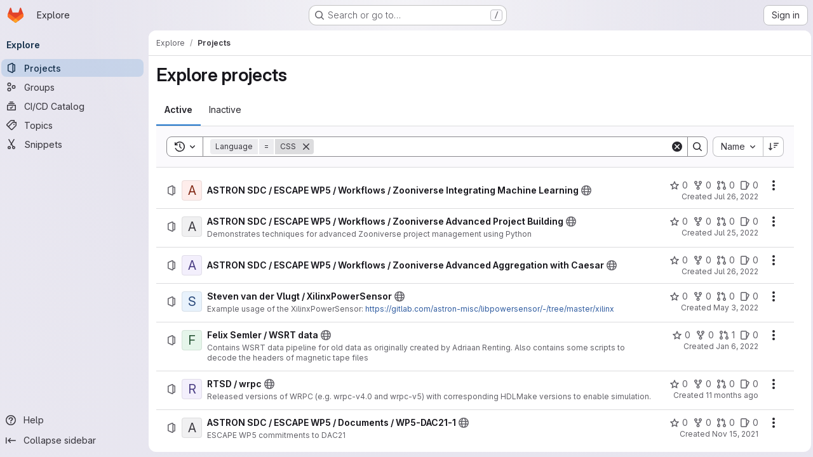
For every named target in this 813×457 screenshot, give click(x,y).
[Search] (492, 146)
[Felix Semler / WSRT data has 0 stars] (678, 335)
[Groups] (76, 87)
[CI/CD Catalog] (76, 106)
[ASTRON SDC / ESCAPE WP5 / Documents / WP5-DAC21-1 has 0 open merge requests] (722, 423)
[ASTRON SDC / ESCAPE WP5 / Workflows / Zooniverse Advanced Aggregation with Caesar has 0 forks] (699, 260)
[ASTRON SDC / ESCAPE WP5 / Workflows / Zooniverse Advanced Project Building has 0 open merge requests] (722, 221)
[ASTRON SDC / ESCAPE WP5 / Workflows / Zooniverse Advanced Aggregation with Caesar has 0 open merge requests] (722, 260)
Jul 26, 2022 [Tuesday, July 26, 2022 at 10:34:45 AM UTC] (733, 271)
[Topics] (76, 125)
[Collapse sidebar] (76, 440)
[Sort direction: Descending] (770, 146)
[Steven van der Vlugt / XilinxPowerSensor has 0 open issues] (746, 296)
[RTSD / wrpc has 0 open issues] (746, 384)
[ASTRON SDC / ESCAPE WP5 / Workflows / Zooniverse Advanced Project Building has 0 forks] (699, 221)
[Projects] (76, 68)
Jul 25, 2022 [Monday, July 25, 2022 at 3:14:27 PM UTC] (733, 232)
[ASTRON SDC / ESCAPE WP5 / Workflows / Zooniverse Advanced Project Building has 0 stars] (675, 221)
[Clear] (674, 146)
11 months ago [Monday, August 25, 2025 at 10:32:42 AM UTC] (728, 395)
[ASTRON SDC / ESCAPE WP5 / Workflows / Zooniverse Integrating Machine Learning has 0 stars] (675, 185)
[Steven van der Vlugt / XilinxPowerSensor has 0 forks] (699, 296)
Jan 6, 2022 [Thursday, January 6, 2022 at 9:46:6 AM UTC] (734, 346)
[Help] (76, 420)
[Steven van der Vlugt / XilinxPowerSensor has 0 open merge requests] (722, 296)
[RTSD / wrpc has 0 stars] (675, 384)
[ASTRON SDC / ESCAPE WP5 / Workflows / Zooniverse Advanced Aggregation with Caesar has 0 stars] (675, 260)
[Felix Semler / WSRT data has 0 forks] (701, 335)
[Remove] (310, 146)
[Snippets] (76, 144)
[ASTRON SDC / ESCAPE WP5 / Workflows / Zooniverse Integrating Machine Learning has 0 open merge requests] (722, 185)
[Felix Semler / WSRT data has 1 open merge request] (724, 335)
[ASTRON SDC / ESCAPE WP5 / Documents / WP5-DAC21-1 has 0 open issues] (746, 423)
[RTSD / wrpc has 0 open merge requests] (722, 384)
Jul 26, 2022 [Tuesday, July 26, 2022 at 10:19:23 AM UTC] (733, 196)
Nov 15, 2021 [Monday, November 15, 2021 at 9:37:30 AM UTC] (732, 434)
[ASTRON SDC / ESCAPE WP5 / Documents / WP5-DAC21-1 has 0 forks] (699, 423)
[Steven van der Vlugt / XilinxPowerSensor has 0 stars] (675, 296)
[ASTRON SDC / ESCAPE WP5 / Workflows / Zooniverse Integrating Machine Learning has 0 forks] (699, 185)
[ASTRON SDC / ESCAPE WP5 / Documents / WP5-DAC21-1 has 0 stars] (675, 423)
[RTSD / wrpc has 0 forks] (699, 384)
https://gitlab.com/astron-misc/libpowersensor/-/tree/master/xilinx (493, 309)
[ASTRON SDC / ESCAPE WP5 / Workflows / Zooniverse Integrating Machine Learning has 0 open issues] (746, 185)
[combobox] (734, 146)
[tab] (182, 110)
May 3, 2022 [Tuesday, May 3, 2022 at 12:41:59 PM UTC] (732, 307)
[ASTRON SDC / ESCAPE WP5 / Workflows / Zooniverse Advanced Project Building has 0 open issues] (746, 221)
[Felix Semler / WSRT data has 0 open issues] (746, 335)
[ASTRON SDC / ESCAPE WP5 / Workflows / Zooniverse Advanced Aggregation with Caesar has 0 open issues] (746, 260)
